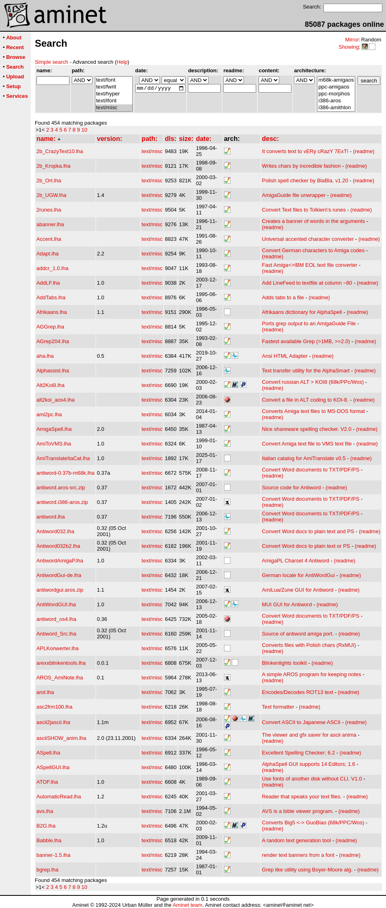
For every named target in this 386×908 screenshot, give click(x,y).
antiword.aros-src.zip (61, 487)
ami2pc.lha (49, 414)
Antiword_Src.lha (56, 634)
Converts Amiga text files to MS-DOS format (313, 411)
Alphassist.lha (53, 371)
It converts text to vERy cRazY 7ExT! (305, 151)
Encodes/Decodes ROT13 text (297, 692)
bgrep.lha (47, 870)
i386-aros (335, 100)
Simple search (51, 62)
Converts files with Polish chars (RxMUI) (309, 645)
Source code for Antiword (291, 487)
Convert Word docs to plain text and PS (308, 531)
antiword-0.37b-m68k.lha (66, 473)
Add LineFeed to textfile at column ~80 (307, 283)
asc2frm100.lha (55, 707)
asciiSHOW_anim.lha (61, 738)
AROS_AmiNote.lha (60, 678)
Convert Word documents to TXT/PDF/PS (310, 470)
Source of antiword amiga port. (298, 634)
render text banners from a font (298, 855)
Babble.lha (49, 840)
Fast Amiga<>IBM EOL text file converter (309, 265)
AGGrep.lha (51, 327)
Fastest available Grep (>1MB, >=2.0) (306, 341)
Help (121, 62)
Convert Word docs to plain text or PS (306, 546)
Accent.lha (49, 239)
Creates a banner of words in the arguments (313, 221)
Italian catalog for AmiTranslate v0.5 (303, 458)
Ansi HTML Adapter (284, 356)
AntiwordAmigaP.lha (60, 561)
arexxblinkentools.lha (61, 663)
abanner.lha (50, 224)
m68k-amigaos (335, 80)
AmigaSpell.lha (54, 429)
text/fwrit (113, 87)
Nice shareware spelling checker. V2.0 (306, 429)
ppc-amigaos (335, 87)
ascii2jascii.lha (53, 722)
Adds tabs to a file (283, 297)
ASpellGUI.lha (53, 767)
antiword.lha (51, 517)
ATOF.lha (47, 782)
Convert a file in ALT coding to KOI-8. (305, 400)
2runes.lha (49, 210)
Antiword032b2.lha (58, 546)
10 (84, 130)
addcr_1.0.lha (53, 268)
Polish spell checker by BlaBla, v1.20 (305, 180)
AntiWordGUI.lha (56, 604)
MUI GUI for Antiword (287, 604)
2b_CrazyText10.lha (60, 151)
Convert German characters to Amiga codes (313, 250)
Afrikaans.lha (52, 312)
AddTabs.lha (51, 297)
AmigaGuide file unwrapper (294, 195)
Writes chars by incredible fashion (301, 166)
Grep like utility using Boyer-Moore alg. (307, 870)
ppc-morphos (335, 94)
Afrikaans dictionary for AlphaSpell (302, 312)
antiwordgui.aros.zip (60, 590)
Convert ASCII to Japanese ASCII (301, 722)
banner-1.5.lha (54, 855)
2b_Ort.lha (49, 180)
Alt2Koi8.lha (51, 385)
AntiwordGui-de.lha (59, 575)
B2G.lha (46, 826)
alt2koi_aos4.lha (56, 400)
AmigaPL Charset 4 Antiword (295, 561)
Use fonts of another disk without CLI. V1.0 (312, 779)
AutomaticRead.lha (59, 796)
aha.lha (45, 356)
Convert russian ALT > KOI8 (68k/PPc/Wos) (313, 382)
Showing (349, 47)
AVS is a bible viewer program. (298, 811)
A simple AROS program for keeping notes (311, 674)
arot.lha (45, 692)
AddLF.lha (48, 283)
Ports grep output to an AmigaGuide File (309, 323)
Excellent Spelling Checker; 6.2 (298, 753)
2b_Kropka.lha (54, 166)
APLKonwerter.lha (58, 648)
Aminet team (187, 905)
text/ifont (113, 100)
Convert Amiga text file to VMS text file (306, 444)
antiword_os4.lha (56, 619)
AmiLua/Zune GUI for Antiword (297, 590)
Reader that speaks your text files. (302, 796)
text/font (113, 80)
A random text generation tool (296, 840)
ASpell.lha (48, 753)
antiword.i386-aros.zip (62, 502)
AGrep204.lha (53, 341)
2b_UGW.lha (52, 195)
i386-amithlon (335, 107)
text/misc (113, 107)
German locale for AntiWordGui (298, 575)
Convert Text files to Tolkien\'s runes (304, 210)
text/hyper (113, 94)
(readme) (364, 151)
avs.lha (45, 811)
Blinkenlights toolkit (284, 663)
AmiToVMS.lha (54, 444)
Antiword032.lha (55, 531)
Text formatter (278, 707)
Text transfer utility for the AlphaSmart (305, 371)
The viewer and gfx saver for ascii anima (309, 735)
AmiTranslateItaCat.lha (63, 458)
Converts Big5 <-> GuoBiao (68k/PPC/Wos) (313, 822)
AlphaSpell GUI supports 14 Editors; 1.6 (308, 764)
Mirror (352, 40)
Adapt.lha (48, 254)
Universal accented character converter (308, 239)
